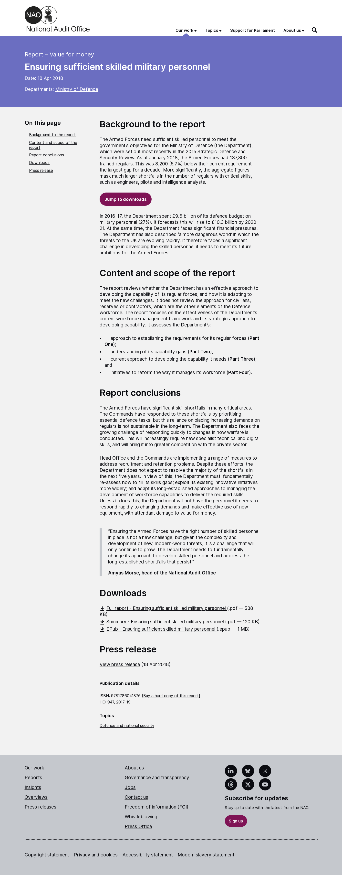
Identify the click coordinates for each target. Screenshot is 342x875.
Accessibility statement (148, 855)
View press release (120, 664)
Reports (33, 777)
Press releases (40, 807)
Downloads (39, 162)
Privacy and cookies (96, 855)
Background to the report (52, 134)
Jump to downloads (125, 199)
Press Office (138, 826)
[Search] (315, 30)
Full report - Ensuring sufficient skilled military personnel (163, 608)
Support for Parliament (252, 30)
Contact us (136, 797)
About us (134, 768)
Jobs (130, 787)
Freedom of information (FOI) (156, 807)
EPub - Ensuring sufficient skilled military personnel (158, 629)
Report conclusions (46, 154)
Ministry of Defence (76, 89)
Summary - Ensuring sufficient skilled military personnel (162, 622)
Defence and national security (127, 725)
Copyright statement (47, 855)
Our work (34, 768)
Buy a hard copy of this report (171, 695)
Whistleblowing (141, 817)
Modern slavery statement (206, 855)
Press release (41, 170)
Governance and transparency (157, 777)
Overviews (36, 797)
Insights (33, 787)
